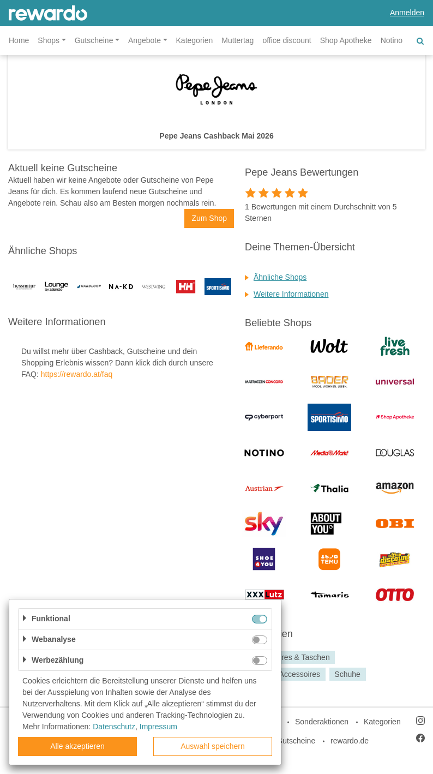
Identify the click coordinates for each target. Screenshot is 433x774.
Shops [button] (48, 40)
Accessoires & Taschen (290, 657)
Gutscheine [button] (94, 40)
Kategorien (194, 40)
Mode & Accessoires (285, 674)
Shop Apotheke (346, 40)
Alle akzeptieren (77, 746)
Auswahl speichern (213, 746)
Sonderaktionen (321, 721)
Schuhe (347, 674)
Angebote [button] (144, 40)
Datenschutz (114, 726)
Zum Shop (209, 218)
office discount (286, 40)
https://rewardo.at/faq (77, 374)
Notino (391, 40)
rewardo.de (349, 740)
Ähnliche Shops (280, 277)
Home (19, 40)
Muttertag (237, 40)
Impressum (158, 726)
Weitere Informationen (291, 294)
